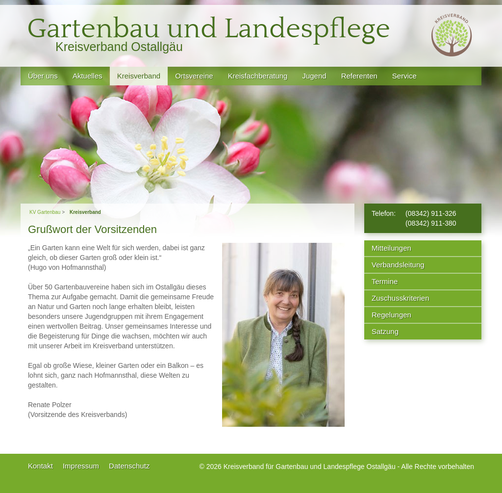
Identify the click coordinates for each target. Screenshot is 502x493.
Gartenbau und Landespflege (208, 29)
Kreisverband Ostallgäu (119, 46)
